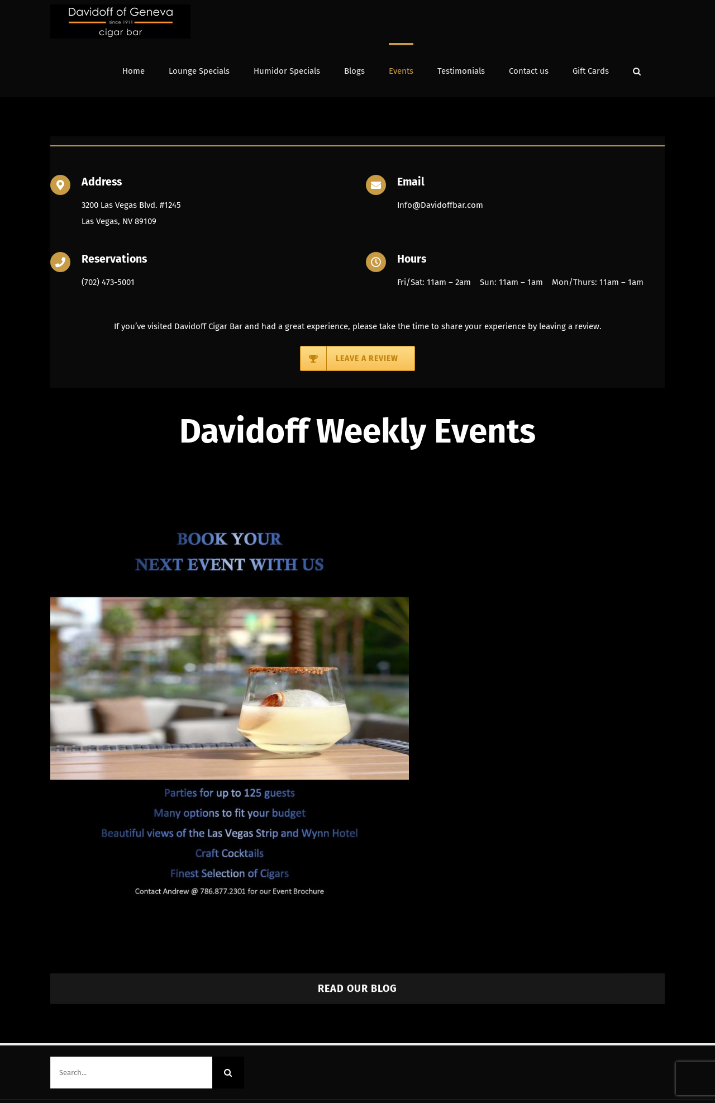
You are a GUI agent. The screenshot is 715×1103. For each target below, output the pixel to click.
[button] (637, 70)
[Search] (228, 1070)
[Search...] (131, 1070)
